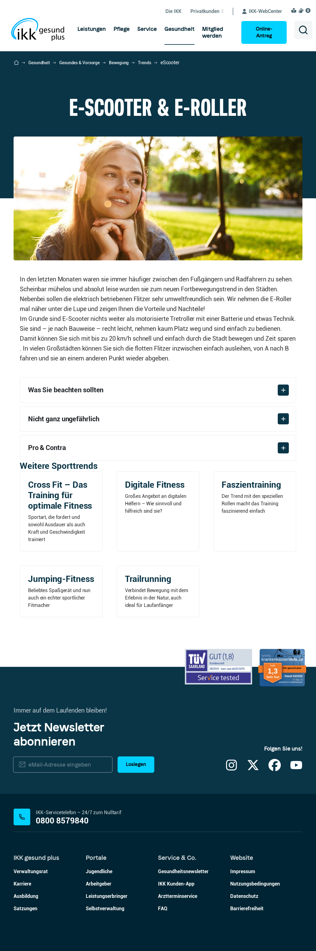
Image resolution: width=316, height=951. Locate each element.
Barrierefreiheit (247, 908)
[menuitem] (91, 29)
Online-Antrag (264, 32)
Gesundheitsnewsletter (183, 871)
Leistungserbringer (106, 896)
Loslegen (136, 765)
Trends (144, 62)
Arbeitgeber (98, 884)
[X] (253, 769)
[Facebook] (274, 769)
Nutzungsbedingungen (255, 884)
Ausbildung (26, 896)
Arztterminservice (177, 896)
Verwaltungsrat (31, 871)
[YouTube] (296, 769)
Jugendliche (99, 871)
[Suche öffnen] (303, 30)
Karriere (22, 884)
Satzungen (25, 908)
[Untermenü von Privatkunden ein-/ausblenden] (211, 11)
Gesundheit (39, 62)
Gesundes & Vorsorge (79, 62)
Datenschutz (244, 896)
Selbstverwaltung (105, 908)
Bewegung (119, 62)
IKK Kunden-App (176, 884)
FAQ (162, 908)
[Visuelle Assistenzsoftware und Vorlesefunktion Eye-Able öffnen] (309, 10)
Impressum (242, 871)
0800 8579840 (62, 820)
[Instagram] (231, 769)
